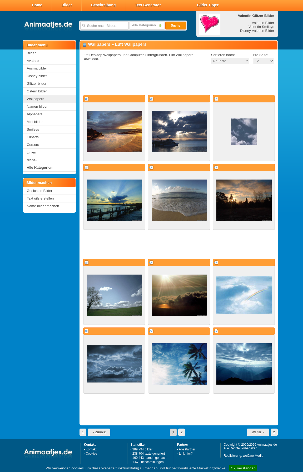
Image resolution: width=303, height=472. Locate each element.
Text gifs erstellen (40, 198)
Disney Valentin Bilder (257, 31)
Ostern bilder (37, 91)
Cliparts (33, 137)
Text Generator (148, 5)
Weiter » (258, 432)
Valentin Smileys (261, 27)
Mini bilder (35, 122)
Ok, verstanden (243, 468)
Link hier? (186, 453)
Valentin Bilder (263, 23)
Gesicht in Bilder (39, 191)
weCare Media (253, 456)
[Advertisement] (179, 80)
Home (37, 5)
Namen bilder (37, 106)
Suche (175, 25)
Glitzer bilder (37, 84)
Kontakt (91, 449)
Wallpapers (35, 99)
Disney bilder (37, 76)
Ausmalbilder (37, 68)
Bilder (66, 5)
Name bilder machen (43, 206)
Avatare (33, 61)
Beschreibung (103, 5)
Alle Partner (187, 449)
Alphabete (35, 114)
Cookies (91, 453)
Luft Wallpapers (130, 44)
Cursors (33, 145)
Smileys (33, 129)
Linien (31, 152)
